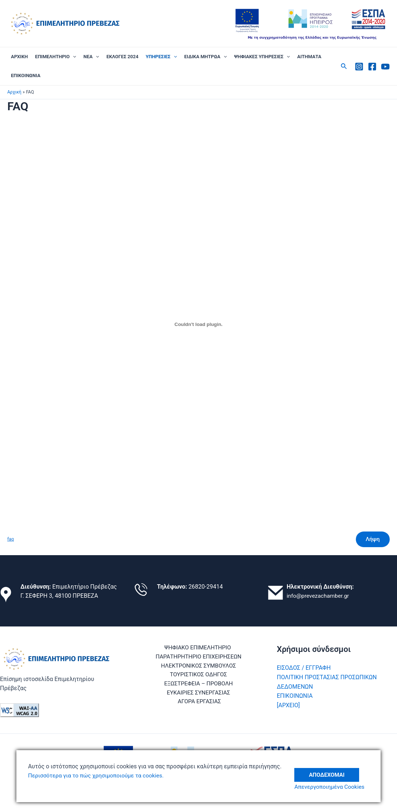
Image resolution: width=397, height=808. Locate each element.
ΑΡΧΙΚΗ (19, 56)
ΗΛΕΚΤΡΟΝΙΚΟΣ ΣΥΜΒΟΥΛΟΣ (198, 666)
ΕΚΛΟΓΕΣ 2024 (122, 56)
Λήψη (371, 539)
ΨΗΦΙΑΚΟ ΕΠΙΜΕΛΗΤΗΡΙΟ (197, 647)
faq (10, 539)
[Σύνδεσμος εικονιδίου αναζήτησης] (344, 66)
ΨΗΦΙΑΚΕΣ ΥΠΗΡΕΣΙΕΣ (262, 57)
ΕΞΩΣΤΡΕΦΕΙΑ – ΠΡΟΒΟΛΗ (198, 685)
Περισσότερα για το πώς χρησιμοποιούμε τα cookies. (98, 775)
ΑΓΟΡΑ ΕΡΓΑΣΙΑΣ (235, 694)
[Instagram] (359, 66)
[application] (73, 57)
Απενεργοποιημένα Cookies (332, 787)
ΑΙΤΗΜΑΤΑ (309, 56)
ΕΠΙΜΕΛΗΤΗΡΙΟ (55, 57)
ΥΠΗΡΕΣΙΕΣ (161, 57)
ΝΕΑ (91, 57)
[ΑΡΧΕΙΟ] (288, 705)
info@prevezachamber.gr (319, 595)
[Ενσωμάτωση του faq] (198, 324)
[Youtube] (385, 66)
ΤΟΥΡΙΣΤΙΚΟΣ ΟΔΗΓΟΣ (198, 675)
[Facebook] (372, 66)
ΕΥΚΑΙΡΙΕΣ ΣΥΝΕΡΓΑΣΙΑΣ (175, 694)
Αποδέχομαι (330, 771)
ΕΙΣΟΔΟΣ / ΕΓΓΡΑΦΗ (304, 667)
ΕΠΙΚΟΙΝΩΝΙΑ (25, 75)
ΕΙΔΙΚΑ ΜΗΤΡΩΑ (205, 57)
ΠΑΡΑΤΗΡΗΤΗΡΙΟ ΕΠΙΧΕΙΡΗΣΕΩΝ (198, 657)
